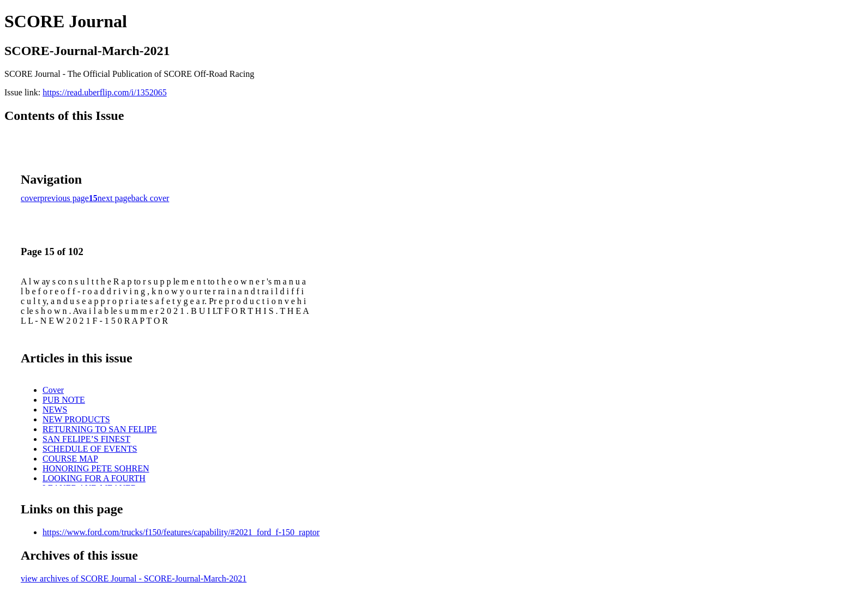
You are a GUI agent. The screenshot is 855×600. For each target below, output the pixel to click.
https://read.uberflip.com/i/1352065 (105, 92)
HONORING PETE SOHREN (96, 468)
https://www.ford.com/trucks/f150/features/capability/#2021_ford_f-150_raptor (181, 532)
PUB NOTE (64, 399)
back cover (150, 198)
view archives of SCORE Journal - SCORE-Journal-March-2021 (133, 578)
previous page (64, 198)
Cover (53, 390)
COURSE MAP (70, 458)
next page (114, 198)
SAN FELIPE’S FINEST (86, 439)
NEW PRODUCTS (76, 419)
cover (30, 198)
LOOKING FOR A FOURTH (94, 478)
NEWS (55, 409)
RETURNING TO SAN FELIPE (100, 429)
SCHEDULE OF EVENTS (90, 448)
